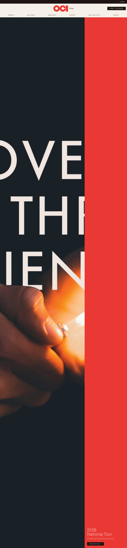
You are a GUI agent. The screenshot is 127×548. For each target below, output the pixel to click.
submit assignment (116, 8)
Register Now (94, 544)
